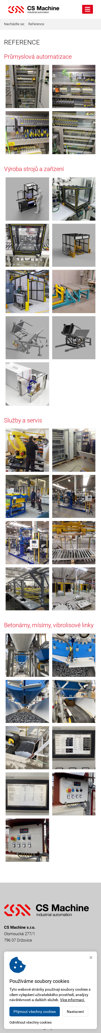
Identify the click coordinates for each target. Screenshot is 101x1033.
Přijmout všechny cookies (34, 1011)
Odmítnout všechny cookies (30, 1022)
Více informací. (72, 1000)
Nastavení (75, 1011)
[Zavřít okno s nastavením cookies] (91, 958)
